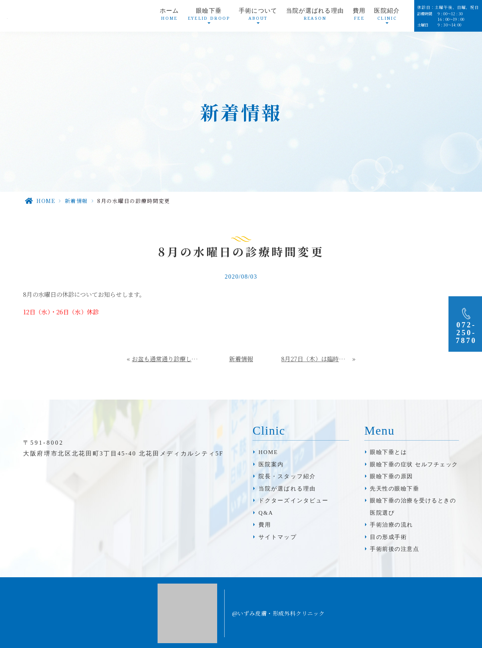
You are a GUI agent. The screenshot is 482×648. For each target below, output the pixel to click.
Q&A (266, 513)
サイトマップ (278, 537)
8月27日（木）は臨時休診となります (317, 358)
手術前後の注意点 (394, 549)
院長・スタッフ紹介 (287, 476)
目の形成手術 (388, 537)
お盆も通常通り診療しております (166, 358)
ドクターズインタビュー (294, 501)
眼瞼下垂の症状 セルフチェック (414, 464)
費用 (359, 16)
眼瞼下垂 (209, 16)
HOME (46, 200)
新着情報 (76, 200)
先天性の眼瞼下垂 (394, 489)
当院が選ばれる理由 (315, 16)
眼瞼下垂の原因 (391, 476)
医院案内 (271, 464)
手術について (258, 16)
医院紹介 (387, 16)
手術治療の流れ (391, 525)
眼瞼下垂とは (388, 452)
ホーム (169, 16)
